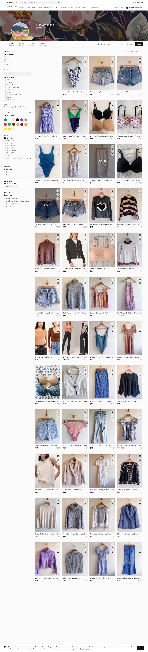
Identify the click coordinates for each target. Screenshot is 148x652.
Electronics (48, 8)
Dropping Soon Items (12, 204)
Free (6, 172)
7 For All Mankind (11, 87)
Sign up (140, 3)
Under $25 (9, 141)
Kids (33, 8)
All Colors (9, 115)
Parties (84, 8)
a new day (9, 90)
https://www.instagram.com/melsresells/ (52, 38)
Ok (140, 648)
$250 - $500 (10, 150)
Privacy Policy (85, 649)
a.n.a (7, 92)
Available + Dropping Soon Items (16, 201)
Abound (8, 97)
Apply (29, 158)
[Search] (43, 2)
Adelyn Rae (9, 100)
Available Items (10, 198)
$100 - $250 (10, 148)
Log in (134, 3)
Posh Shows (94, 8)
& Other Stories (10, 80)
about (131, 44)
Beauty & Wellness (66, 8)
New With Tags (10, 186)
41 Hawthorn (9, 85)
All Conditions (10, 184)
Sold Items (9, 207)
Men (28, 8)
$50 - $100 (9, 145)
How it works (119, 8)
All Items (8, 169)
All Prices (8, 138)
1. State (8, 82)
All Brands (9, 77)
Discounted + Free (11, 175)
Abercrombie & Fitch (12, 95)
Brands (77, 8)
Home (40, 8)
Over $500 (9, 153)
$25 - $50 (9, 143)
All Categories (9, 54)
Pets (56, 8)
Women (22, 8)
